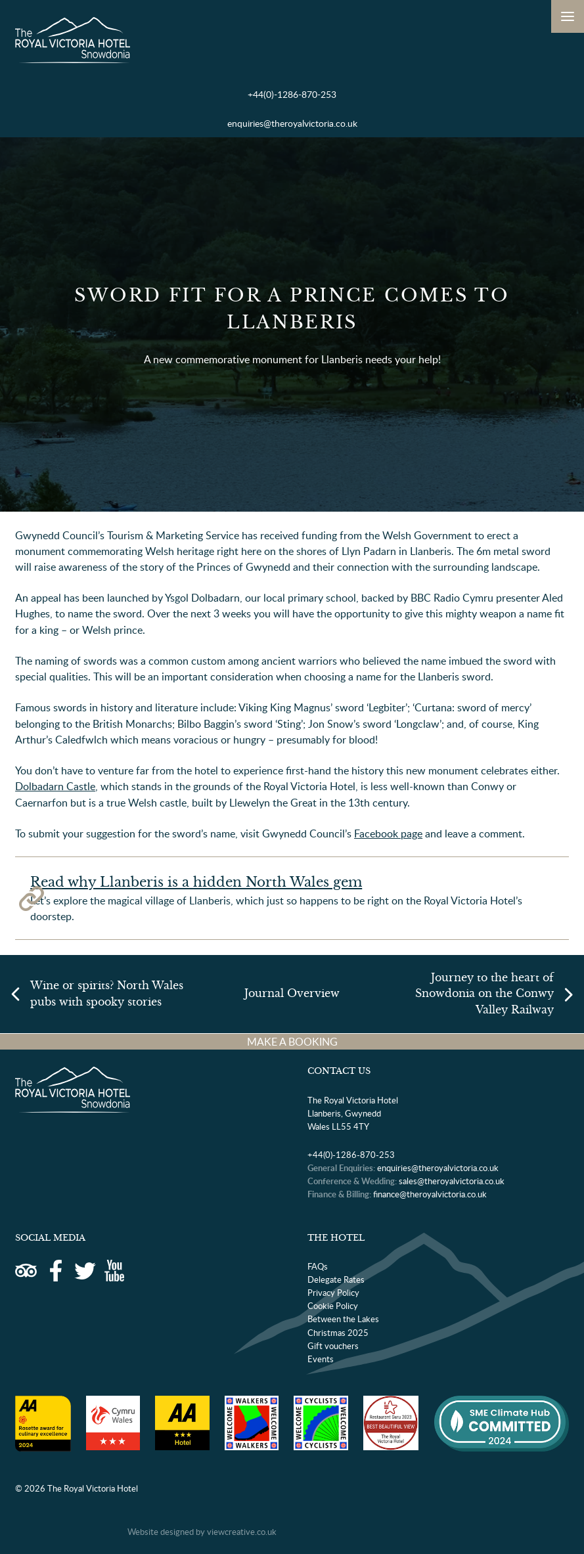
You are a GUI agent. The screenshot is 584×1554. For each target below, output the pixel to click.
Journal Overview (292, 993)
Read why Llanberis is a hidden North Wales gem (196, 882)
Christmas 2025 (338, 1333)
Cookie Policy (332, 1306)
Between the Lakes (343, 1319)
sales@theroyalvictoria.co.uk (452, 1181)
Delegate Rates (336, 1279)
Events (320, 1359)
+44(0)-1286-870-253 (292, 94)
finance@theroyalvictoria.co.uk (430, 1194)
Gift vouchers (333, 1346)
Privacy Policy (333, 1293)
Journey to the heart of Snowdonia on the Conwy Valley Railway (484, 993)
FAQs (317, 1266)
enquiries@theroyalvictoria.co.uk (292, 123)
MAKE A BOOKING (292, 1041)
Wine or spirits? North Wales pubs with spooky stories (106, 993)
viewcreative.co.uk (242, 1532)
